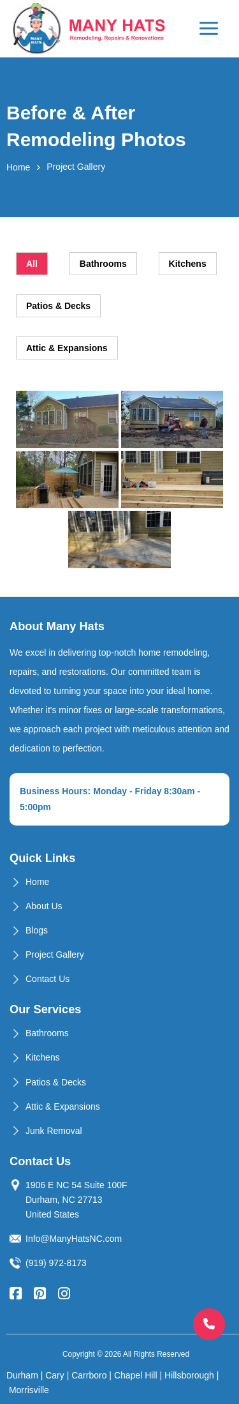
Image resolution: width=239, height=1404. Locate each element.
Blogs (36, 930)
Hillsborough (189, 1375)
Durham (22, 1375)
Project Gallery (54, 954)
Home (18, 167)
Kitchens (42, 1057)
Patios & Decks (55, 1082)
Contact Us (47, 979)
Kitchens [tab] (187, 264)
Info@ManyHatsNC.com (73, 1239)
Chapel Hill (135, 1375)
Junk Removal (53, 1131)
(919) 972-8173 (56, 1263)
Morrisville (29, 1390)
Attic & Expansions (62, 1106)
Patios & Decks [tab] (58, 306)
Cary (54, 1375)
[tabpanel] (119, 479)
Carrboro (88, 1375)
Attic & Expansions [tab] (67, 348)
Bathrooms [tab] (103, 264)
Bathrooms (47, 1033)
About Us (43, 906)
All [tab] (32, 264)
